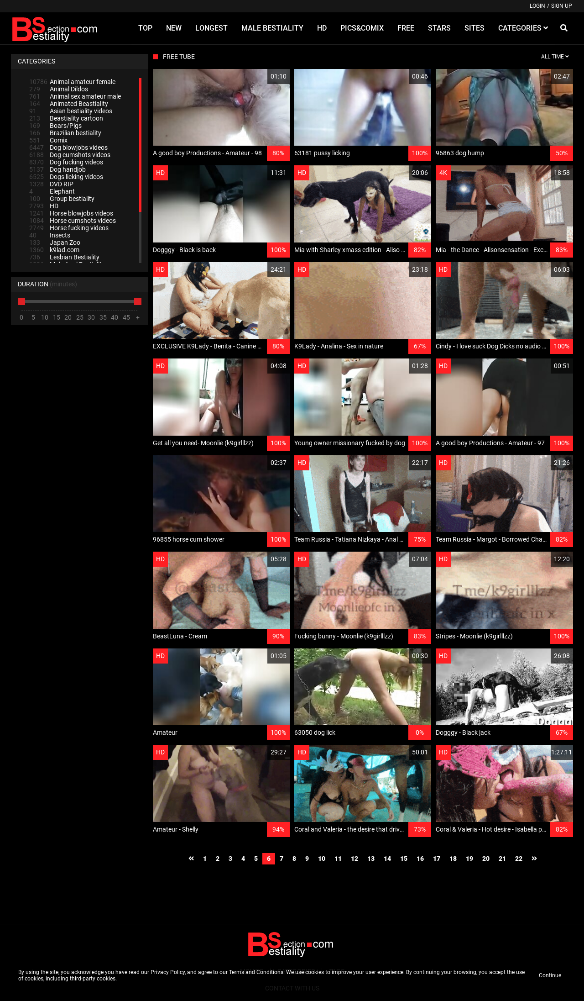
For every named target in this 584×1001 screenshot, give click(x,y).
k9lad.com (54, 249)
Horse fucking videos (69, 228)
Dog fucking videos (66, 162)
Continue (550, 975)
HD (43, 206)
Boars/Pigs (55, 125)
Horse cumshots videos (72, 220)
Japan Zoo (54, 242)
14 (387, 858)
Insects (49, 235)
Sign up (561, 6)
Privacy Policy (168, 972)
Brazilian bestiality (65, 133)
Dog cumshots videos (69, 154)
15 (403, 858)
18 (453, 858)
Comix (48, 140)
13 (371, 858)
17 (436, 858)
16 (420, 858)
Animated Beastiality (68, 103)
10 (321, 858)
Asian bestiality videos (70, 111)
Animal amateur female (72, 81)
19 (469, 858)
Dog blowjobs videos (68, 147)
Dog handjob (57, 169)
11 (338, 858)
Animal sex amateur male (75, 96)
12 (354, 858)
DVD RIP (51, 184)
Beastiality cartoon (66, 118)
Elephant (52, 191)
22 (518, 858)
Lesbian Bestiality (64, 257)
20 (486, 858)
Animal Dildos (58, 89)
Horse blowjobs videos (71, 213)
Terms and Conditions (256, 972)
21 (502, 858)
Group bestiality (61, 198)
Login (537, 6)
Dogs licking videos (66, 176)
